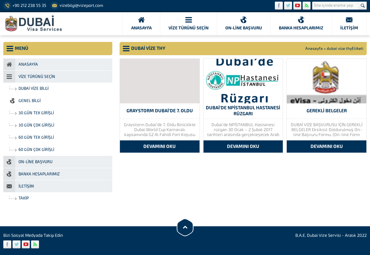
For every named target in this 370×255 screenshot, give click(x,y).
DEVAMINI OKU (159, 146)
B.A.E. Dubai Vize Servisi (318, 235)
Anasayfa (314, 48)
